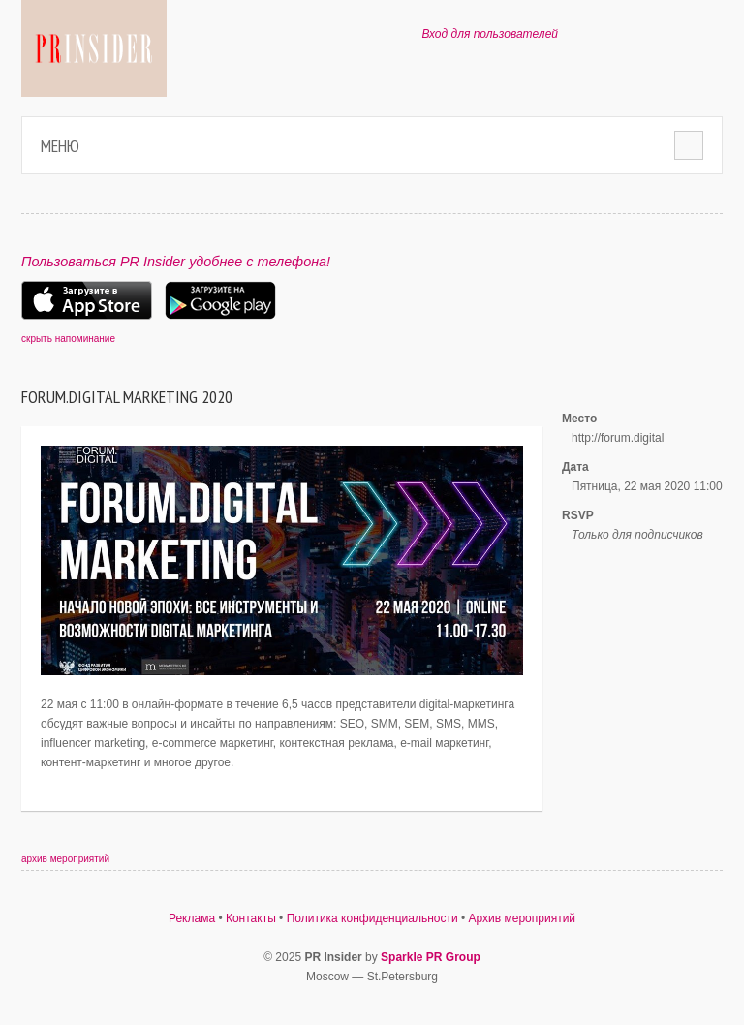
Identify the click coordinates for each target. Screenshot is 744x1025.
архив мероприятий (65, 859)
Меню (60, 146)
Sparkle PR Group (430, 957)
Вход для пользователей (489, 34)
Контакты (251, 918)
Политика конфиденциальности (372, 918)
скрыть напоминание (68, 338)
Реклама (192, 918)
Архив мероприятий (522, 918)
